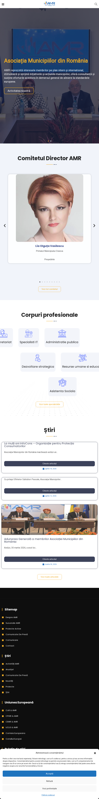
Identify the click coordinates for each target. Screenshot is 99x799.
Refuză (49, 781)
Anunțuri (10, 669)
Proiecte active (13, 628)
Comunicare (12, 640)
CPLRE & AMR (12, 716)
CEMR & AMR (12, 721)
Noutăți (9, 680)
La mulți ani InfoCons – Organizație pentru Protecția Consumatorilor (39, 445)
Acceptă (49, 773)
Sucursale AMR (13, 623)
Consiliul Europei (14, 738)
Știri (7, 692)
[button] (95, 752)
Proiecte (10, 686)
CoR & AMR (11, 710)
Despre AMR (12, 617)
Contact (10, 645)
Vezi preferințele (49, 788)
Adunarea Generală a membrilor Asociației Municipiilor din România (43, 540)
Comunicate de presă (17, 634)
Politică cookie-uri (48, 795)
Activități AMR (12, 663)
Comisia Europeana (15, 733)
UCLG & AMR (12, 727)
